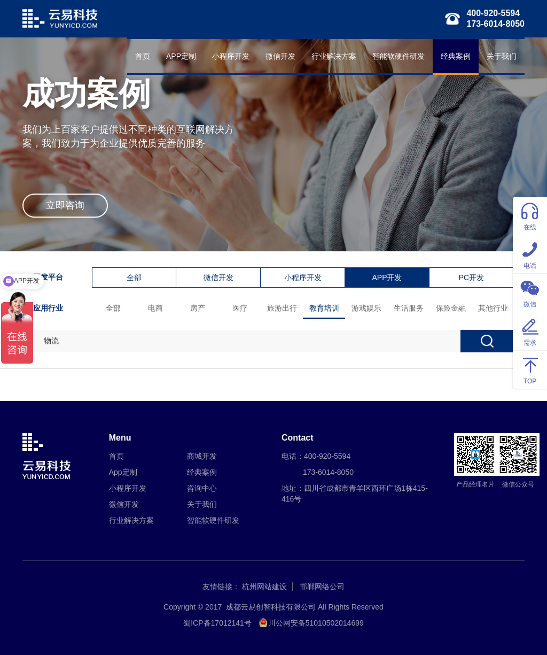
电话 (530, 253)
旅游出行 (282, 308)
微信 (530, 292)
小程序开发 (230, 56)
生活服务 (409, 308)
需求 (530, 330)
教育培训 (324, 308)
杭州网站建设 (264, 586)
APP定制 (181, 56)
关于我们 (502, 56)
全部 (134, 277)
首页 (142, 56)
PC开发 (471, 277)
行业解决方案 (333, 56)
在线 (530, 215)
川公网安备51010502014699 (316, 623)
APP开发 (387, 277)
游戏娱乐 (366, 308)
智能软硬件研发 (398, 56)
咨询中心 (202, 488)
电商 (155, 308)
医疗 (239, 308)
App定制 (123, 472)
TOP (530, 369)
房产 (197, 308)
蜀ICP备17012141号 (217, 623)
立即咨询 (65, 205)
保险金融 (451, 308)
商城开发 (202, 456)
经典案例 (456, 56)
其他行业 (493, 308)
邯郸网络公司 (322, 586)
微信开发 (280, 56)
